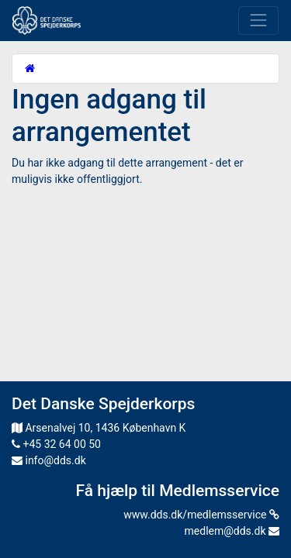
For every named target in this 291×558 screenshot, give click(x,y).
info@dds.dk (49, 460)
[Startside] (30, 68)
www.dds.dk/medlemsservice (201, 514)
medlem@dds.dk (232, 531)
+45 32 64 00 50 (56, 444)
